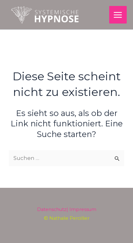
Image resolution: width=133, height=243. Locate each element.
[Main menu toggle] (118, 15)
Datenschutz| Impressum (66, 209)
